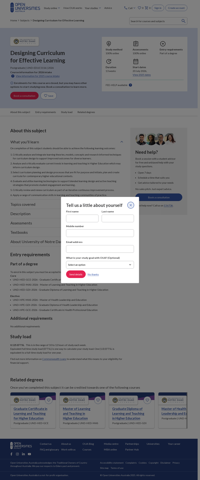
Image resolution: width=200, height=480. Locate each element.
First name (72, 211)
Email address (74, 241)
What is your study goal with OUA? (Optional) (93, 257)
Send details (75, 274)
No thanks (93, 274)
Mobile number (75, 226)
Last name (108, 211)
